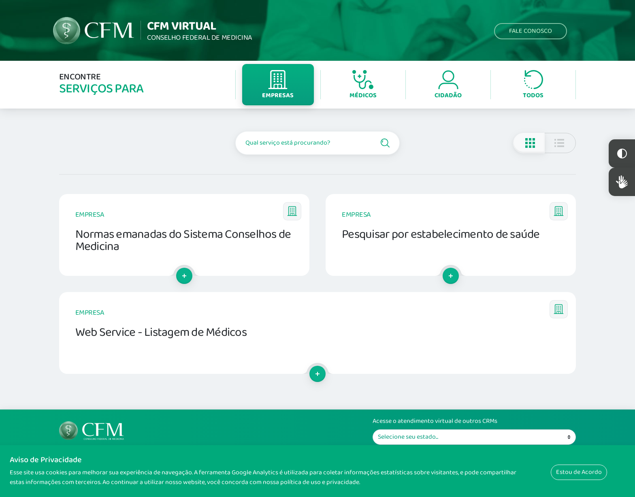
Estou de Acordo (579, 472)
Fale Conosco (530, 31)
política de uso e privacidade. (320, 482)
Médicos (363, 85)
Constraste (622, 153)
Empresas (278, 85)
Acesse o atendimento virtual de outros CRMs (435, 421)
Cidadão (448, 85)
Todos (533, 85)
